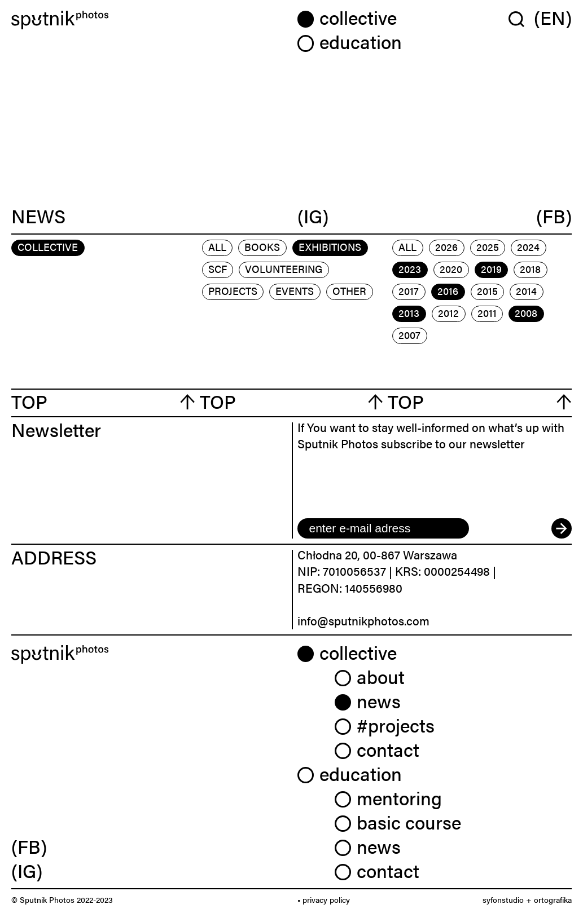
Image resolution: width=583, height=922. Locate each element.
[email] (383, 528)
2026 (446, 247)
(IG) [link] (26, 870)
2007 (409, 335)
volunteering (283, 269)
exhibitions (330, 247)
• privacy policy (323, 899)
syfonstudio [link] (503, 899)
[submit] (561, 528)
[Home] (148, 20)
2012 (448, 313)
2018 (530, 269)
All (217, 247)
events (294, 291)
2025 (487, 247)
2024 (528, 247)
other (349, 291)
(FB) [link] (29, 846)
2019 (491, 269)
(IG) (312, 216)
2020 (451, 269)
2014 (526, 291)
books (262, 247)
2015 (487, 291)
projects (232, 291)
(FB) (554, 216)
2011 (487, 313)
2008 (526, 313)
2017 (408, 291)
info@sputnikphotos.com (363, 620)
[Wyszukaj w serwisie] (521, 19)
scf (217, 269)
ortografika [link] (553, 899)
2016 (447, 291)
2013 (408, 313)
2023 (409, 269)
